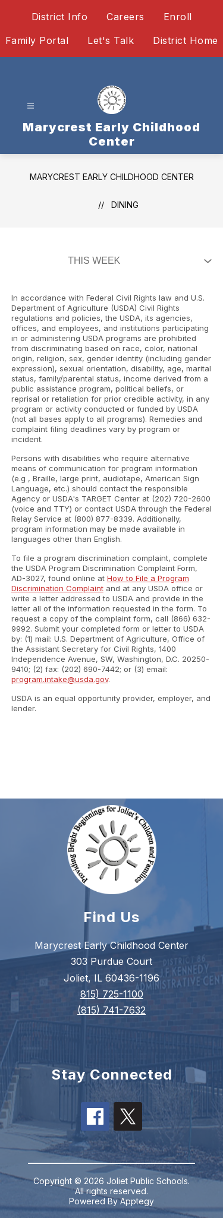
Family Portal (37, 40)
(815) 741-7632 (111, 1010)
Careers (125, 17)
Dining (125, 205)
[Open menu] (30, 106)
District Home (185, 40)
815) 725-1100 (111, 994)
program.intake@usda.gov (59, 679)
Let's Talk (110, 40)
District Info (60, 17)
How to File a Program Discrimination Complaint (100, 583)
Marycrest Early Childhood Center (112, 177)
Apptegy (137, 1201)
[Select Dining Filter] (137, 260)
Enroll (178, 17)
